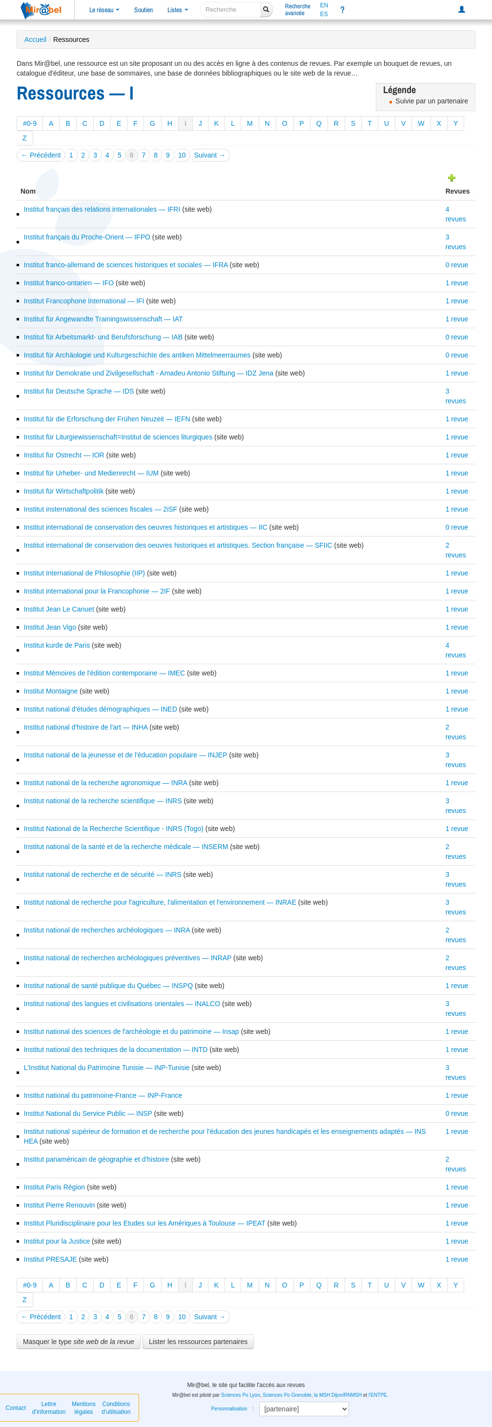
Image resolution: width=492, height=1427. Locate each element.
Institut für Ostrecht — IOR (64, 455)
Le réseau (104, 9)
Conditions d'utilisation (116, 1408)
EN (324, 5)
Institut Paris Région (54, 1187)
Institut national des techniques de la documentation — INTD (116, 1049)
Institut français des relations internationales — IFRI (102, 209)
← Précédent (41, 155)
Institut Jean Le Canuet (59, 609)
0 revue (457, 265)
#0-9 (30, 123)
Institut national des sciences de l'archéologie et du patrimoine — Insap (131, 1031)
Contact (16, 1408)
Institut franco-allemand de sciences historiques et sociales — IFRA (126, 265)
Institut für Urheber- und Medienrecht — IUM (91, 473)
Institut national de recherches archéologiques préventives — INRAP (127, 958)
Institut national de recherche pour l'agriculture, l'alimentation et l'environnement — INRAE (160, 902)
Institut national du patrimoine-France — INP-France (103, 1095)
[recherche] (231, 9)
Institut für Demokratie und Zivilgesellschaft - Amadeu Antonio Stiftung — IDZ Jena (148, 373)
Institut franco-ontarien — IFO (69, 283)
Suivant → (210, 155)
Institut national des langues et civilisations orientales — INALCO (122, 1004)
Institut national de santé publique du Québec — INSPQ (108, 986)
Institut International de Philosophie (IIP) (84, 573)
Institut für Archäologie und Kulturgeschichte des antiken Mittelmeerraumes (137, 355)
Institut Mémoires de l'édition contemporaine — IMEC (104, 673)
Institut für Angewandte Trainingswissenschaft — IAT (103, 319)
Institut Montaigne (51, 691)
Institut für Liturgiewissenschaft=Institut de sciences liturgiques (118, 437)
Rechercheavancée (297, 9)
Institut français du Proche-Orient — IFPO (87, 237)
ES (324, 14)
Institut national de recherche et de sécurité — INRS (103, 874)
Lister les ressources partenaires (198, 1342)
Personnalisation (229, 1408)
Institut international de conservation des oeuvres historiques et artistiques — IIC (145, 527)
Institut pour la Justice (57, 1241)
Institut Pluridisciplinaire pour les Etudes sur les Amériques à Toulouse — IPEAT (145, 1223)
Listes (177, 9)
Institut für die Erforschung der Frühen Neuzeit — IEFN (107, 419)
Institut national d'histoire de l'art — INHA (86, 727)
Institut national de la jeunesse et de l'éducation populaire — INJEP (125, 755)
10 (182, 155)
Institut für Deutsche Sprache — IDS (79, 391)
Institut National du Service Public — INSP (88, 1113)
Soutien (143, 9)
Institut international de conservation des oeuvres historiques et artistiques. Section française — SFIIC (178, 545)
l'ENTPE (378, 1395)
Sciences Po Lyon (240, 1395)
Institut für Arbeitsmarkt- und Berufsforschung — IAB (103, 337)
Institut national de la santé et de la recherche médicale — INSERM (126, 847)
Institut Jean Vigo (50, 627)
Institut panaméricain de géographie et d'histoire (96, 1159)
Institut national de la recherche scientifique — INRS (103, 801)
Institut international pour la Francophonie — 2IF (97, 591)
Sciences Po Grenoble (287, 1395)
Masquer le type (78, 1342)
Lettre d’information (49, 1408)
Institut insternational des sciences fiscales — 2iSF (100, 509)
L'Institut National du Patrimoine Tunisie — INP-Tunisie (107, 1067)
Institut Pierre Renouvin (59, 1205)
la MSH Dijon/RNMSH (338, 1395)
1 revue (457, 283)
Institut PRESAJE (50, 1259)
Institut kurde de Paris (57, 645)
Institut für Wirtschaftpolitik (63, 491)
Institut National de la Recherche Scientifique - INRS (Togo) (114, 828)
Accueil (35, 39)
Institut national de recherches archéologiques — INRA (107, 930)
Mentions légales (84, 1408)
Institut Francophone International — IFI (84, 301)
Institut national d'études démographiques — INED (100, 709)
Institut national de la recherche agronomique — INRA (105, 783)
